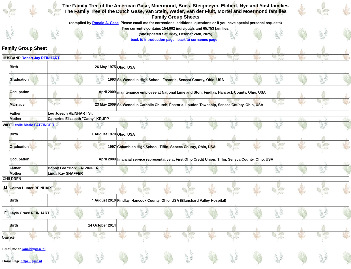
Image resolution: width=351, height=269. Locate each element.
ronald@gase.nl (34, 249)
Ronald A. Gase (105, 23)
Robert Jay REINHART (40, 58)
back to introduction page (153, 40)
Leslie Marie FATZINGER (33, 125)
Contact (8, 237)
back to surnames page (197, 40)
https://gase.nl (31, 261)
